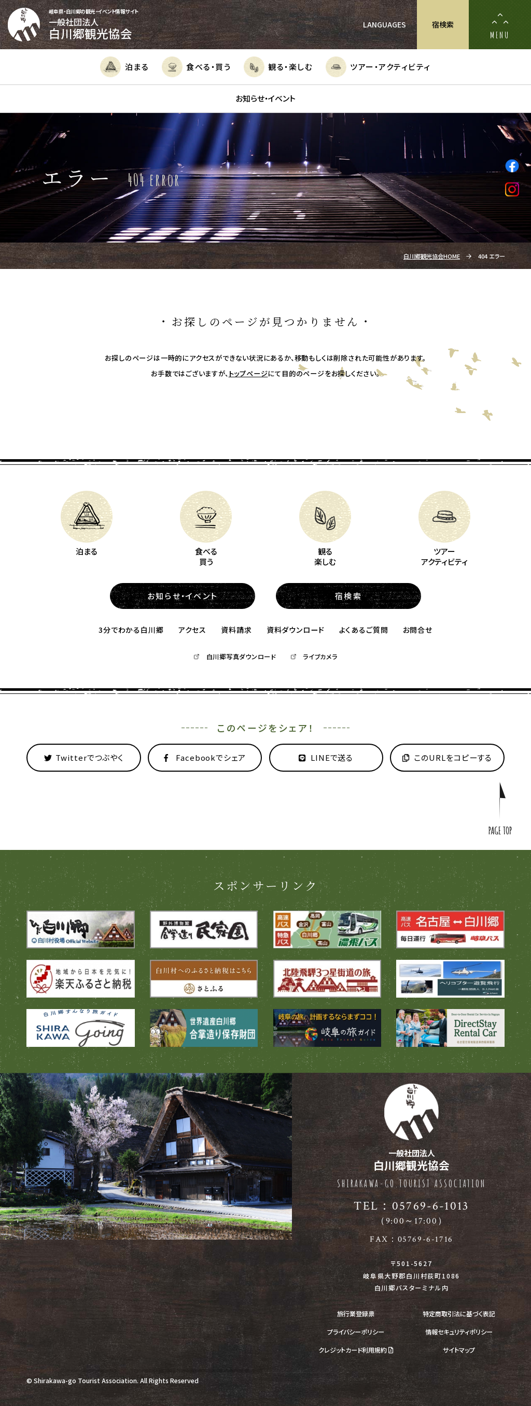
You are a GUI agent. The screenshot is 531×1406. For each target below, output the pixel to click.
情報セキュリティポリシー (459, 1332)
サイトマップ (459, 1350)
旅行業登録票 (355, 1313)
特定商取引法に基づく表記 (459, 1313)
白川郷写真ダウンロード (234, 656)
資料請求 (236, 629)
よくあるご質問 (363, 629)
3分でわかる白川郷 (131, 629)
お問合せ (417, 629)
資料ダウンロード (296, 629)
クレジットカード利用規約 (355, 1350)
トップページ (248, 373)
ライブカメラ (314, 656)
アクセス (192, 629)
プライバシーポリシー (355, 1332)
